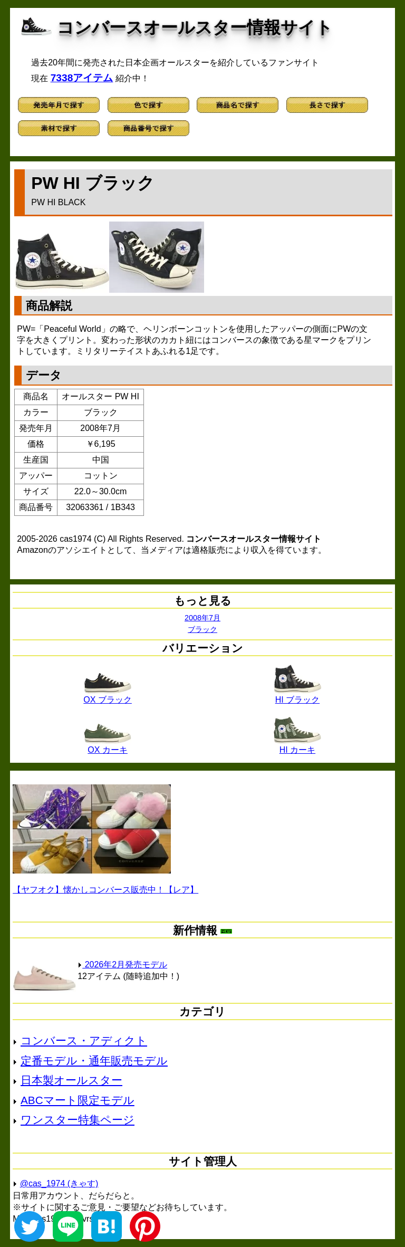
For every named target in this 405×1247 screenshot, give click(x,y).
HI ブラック (297, 695)
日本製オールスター (71, 1080)
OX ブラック (107, 695)
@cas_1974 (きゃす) (59, 1183)
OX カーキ (107, 745)
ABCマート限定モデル (77, 1100)
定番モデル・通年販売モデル (94, 1060)
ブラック (202, 629)
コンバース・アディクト (84, 1040)
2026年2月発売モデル (122, 964)
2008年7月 (202, 617)
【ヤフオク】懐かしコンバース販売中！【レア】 (105, 889)
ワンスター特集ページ (77, 1120)
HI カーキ (297, 745)
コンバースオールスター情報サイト (195, 27)
